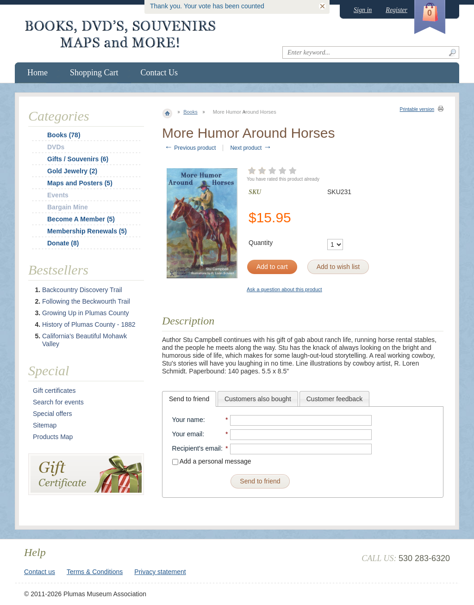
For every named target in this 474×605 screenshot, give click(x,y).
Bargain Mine (67, 207)
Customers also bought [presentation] (258, 399)
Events (58, 195)
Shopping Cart (94, 72)
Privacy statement (160, 571)
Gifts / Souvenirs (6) (77, 159)
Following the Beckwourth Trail (86, 301)
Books (190, 112)
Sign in (363, 9)
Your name (187, 419)
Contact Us (159, 72)
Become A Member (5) (81, 219)
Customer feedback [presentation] (334, 399)
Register (396, 9)
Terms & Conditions (95, 571)
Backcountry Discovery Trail (82, 289)
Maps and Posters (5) (79, 183)
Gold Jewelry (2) (72, 171)
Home (37, 72)
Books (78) (64, 135)
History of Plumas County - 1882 (89, 324)
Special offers (52, 413)
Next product (250, 148)
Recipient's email (196, 448)
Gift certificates (54, 390)
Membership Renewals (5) (87, 231)
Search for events (58, 402)
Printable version (417, 109)
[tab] (189, 399)
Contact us (39, 571)
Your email (187, 434)
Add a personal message (211, 461)
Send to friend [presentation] (189, 399)
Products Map (53, 436)
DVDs (55, 147)
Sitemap (44, 425)
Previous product (190, 148)
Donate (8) (63, 243)
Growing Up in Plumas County (85, 313)
